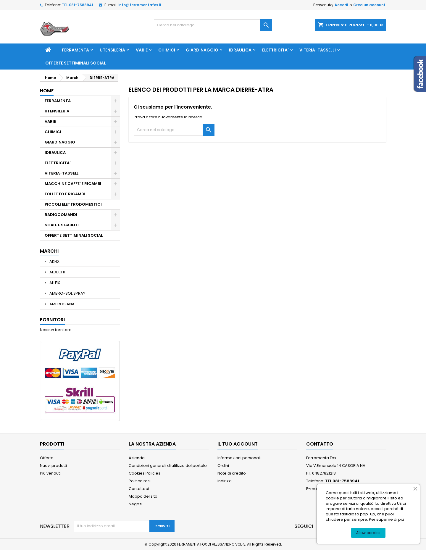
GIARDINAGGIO (202, 50)
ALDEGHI (57, 272)
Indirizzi (224, 481)
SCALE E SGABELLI (62, 225)
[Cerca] (213, 25)
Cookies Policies (144, 473)
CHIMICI (166, 50)
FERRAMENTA (75, 50)
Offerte (47, 458)
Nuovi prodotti (53, 465)
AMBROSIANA (62, 304)
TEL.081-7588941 (77, 4)
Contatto (319, 444)
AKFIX (54, 261)
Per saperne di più (386, 519)
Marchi (49, 251)
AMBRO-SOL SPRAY (67, 293)
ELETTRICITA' (275, 50)
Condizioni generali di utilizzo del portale (168, 465)
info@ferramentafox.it (140, 4)
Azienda (137, 458)
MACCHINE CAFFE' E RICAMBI (73, 183)
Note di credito (231, 473)
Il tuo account (237, 444)
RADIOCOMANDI (61, 214)
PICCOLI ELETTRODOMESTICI (73, 204)
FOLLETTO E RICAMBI (65, 194)
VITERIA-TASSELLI (317, 50)
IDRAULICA (240, 50)
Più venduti (50, 473)
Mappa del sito (143, 496)
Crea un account (369, 4)
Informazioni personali (239, 458)
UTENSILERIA (112, 50)
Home (47, 90)
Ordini (223, 465)
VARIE (142, 50)
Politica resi (140, 481)
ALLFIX (54, 283)
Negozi (135, 504)
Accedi (341, 4)
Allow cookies (368, 532)
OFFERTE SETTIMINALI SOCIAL (75, 63)
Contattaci (139, 488)
